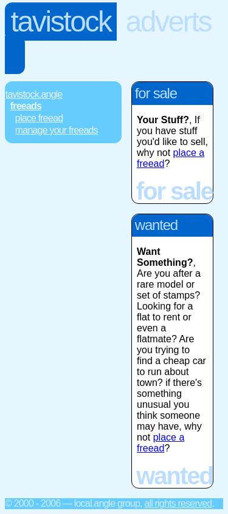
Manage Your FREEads (56, 130)
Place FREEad (39, 118)
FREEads (25, 106)
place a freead (160, 442)
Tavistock (61, 21)
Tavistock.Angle (34, 94)
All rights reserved (178, 503)
